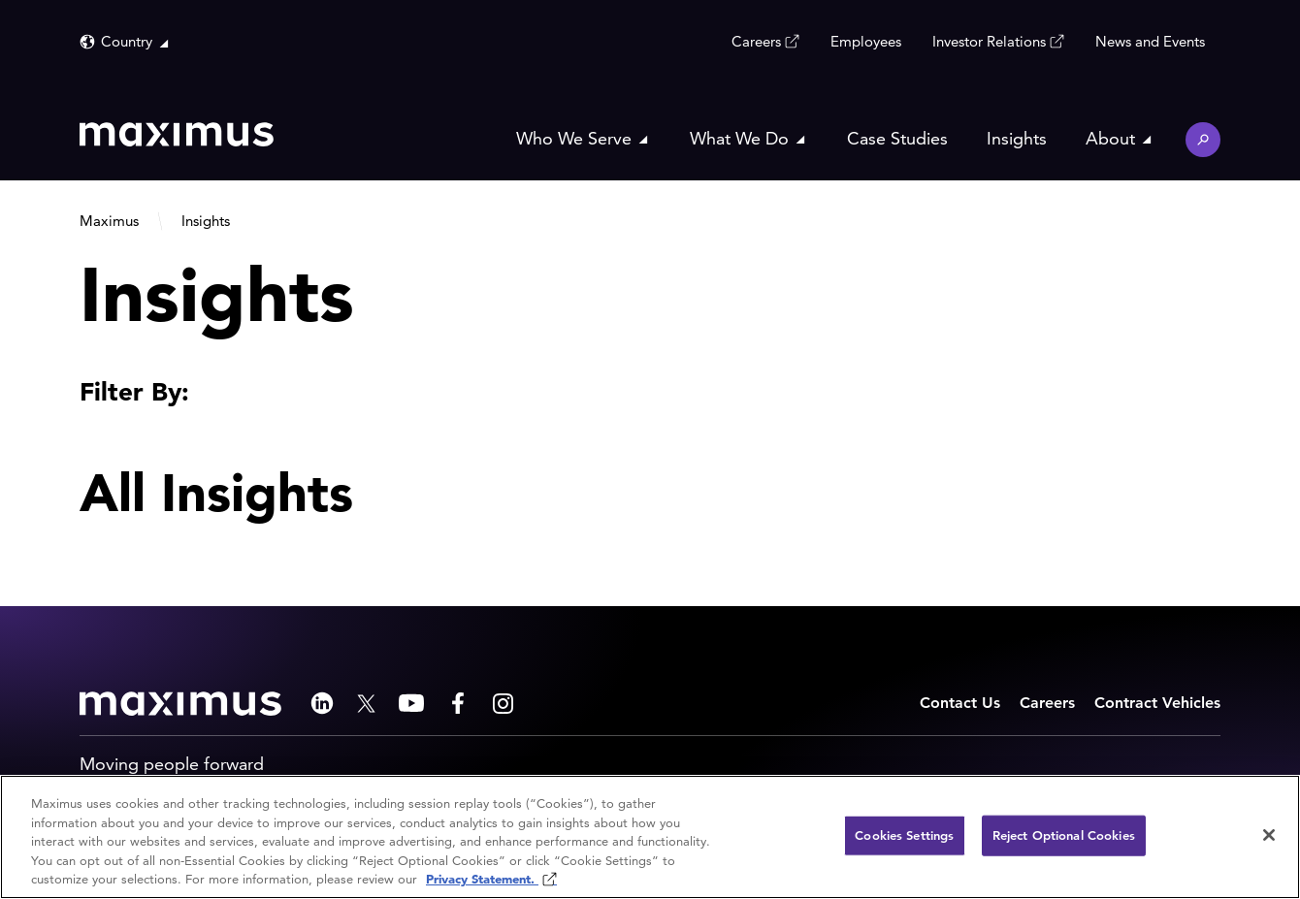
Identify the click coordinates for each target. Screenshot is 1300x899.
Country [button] (126, 41)
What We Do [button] (739, 138)
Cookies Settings (904, 835)
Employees (865, 41)
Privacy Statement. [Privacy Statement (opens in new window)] (482, 879)
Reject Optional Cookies (1063, 835)
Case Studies (897, 138)
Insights (1017, 138)
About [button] (1110, 138)
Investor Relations (989, 40)
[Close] (1269, 835)
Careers (756, 40)
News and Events (1150, 41)
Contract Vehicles (1157, 702)
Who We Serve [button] (574, 138)
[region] (650, 837)
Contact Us (960, 702)
